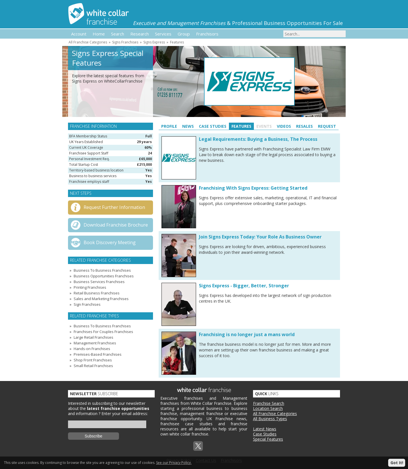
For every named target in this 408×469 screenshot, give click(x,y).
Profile (169, 126)
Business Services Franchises (99, 281)
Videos (284, 126)
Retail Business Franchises (97, 293)
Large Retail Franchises (93, 337)
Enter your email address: (124, 413)
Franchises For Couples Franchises (103, 331)
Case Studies (212, 126)
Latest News (264, 429)
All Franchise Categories (88, 42)
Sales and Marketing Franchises (101, 298)
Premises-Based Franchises (98, 354)
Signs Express (154, 42)
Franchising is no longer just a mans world (247, 334)
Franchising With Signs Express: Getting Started (253, 188)
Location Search (268, 408)
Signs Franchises (125, 42)
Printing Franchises (90, 287)
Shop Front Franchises (93, 360)
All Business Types (270, 418)
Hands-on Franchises (92, 348)
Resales (304, 126)
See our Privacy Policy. (174, 462)
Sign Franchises (87, 304)
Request (327, 126)
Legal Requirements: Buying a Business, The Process (258, 139)
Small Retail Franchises (93, 365)
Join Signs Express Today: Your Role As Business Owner (260, 237)
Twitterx (198, 446)
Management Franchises (95, 343)
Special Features (268, 439)
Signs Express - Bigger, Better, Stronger (244, 285)
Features (177, 42)
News (188, 126)
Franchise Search (268, 403)
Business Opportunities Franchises (104, 276)
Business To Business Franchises (102, 270)
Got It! (396, 462)
